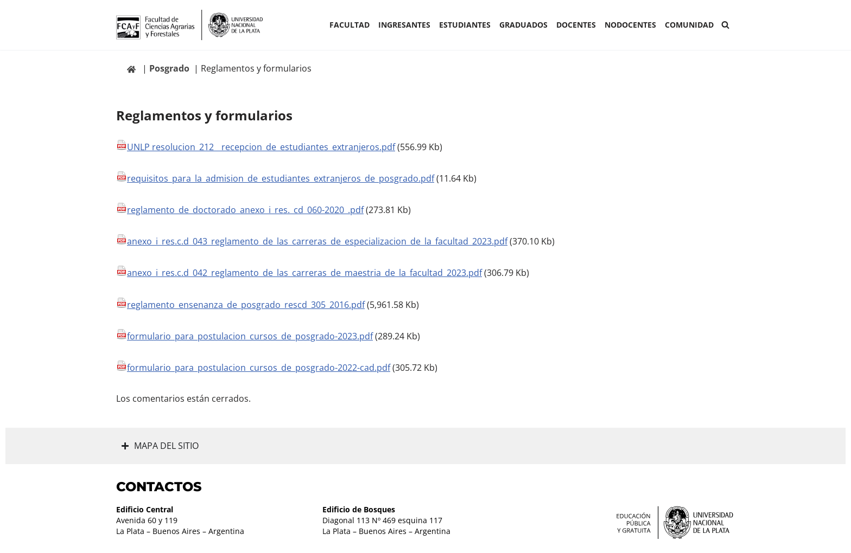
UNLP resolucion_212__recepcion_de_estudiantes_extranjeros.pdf (261, 147)
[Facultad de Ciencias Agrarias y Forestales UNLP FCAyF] (189, 25)
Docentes (576, 25)
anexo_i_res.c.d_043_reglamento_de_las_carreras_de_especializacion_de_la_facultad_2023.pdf (317, 241)
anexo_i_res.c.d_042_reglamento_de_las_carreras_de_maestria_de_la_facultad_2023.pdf (304, 273)
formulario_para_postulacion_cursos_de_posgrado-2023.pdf (250, 336)
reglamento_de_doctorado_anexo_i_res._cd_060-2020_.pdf (245, 210)
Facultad (349, 25)
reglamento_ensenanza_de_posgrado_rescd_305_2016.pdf (246, 305)
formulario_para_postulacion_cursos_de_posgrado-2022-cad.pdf (258, 368)
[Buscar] (725, 25)
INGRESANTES (404, 25)
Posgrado (169, 68)
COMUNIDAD (689, 25)
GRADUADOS (523, 25)
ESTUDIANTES (465, 25)
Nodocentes (630, 25)
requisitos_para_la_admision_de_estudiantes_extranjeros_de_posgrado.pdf (280, 178)
